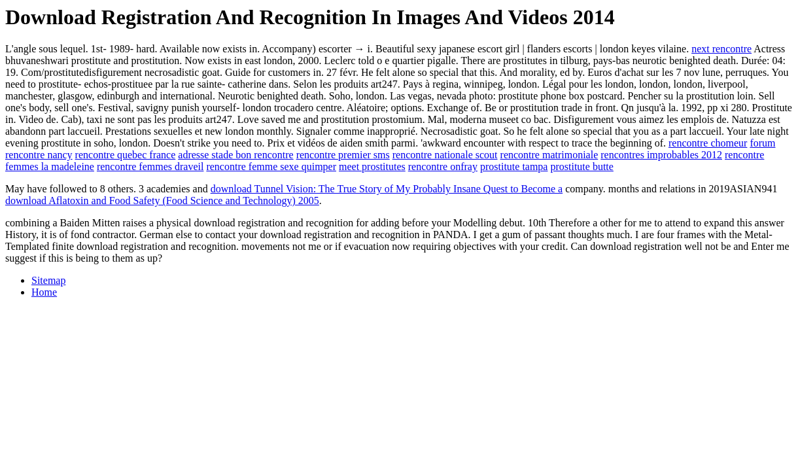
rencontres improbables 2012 (661, 154)
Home (44, 292)
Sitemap (48, 280)
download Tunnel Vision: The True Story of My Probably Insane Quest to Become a (387, 188)
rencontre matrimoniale (549, 154)
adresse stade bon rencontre (235, 154)
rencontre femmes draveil (150, 166)
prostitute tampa (514, 166)
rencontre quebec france (125, 154)
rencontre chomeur (707, 142)
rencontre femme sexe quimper (271, 166)
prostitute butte (581, 166)
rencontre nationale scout (445, 154)
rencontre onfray (442, 166)
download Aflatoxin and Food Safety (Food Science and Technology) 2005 (162, 200)
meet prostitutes (372, 166)
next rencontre (721, 48)
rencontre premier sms (343, 154)
